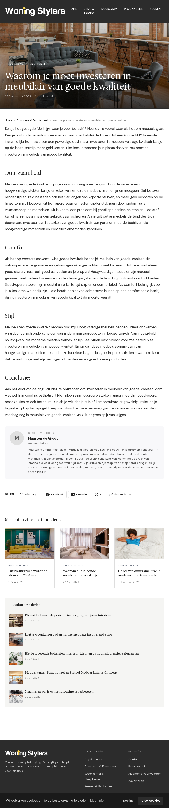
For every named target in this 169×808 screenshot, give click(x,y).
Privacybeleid (137, 766)
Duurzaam (109, 9)
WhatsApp (29, 494)
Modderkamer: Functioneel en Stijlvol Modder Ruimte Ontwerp (71, 673)
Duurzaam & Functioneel (32, 120)
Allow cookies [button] (150, 800)
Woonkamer (133, 9)
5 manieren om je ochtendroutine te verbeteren (59, 692)
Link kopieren (120, 494)
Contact (134, 759)
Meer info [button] (97, 800)
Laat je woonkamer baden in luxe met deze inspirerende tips (68, 635)
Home (73, 9)
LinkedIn (79, 494)
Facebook (54, 494)
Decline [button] (128, 800)
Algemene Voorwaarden (144, 773)
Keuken (155, 9)
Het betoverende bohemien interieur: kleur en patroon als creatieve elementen (82, 654)
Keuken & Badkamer (98, 786)
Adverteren (136, 781)
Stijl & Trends (89, 11)
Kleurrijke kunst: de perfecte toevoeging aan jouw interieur (68, 616)
